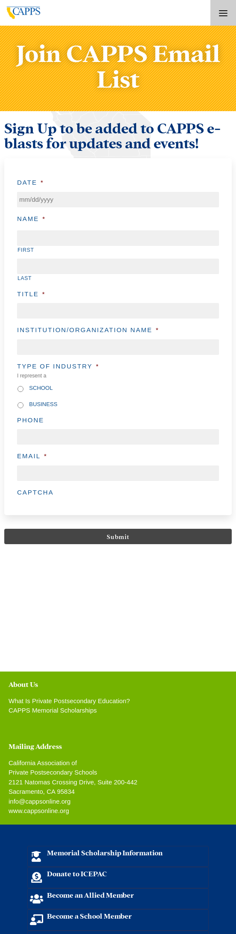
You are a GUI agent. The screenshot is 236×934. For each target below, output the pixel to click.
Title (31, 294)
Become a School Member (89, 915)
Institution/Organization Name (88, 329)
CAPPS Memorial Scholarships (53, 710)
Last (24, 278)
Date (30, 182)
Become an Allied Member (90, 894)
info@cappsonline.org (39, 801)
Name (31, 218)
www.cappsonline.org (39, 810)
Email (32, 456)
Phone (30, 420)
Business (43, 404)
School (40, 388)
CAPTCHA (35, 492)
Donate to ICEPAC (77, 873)
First (25, 250)
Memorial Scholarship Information (105, 852)
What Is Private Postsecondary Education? (69, 700)
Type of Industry (58, 366)
